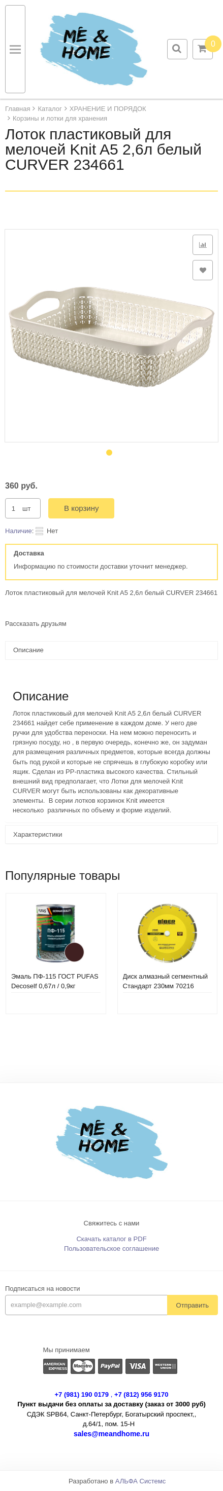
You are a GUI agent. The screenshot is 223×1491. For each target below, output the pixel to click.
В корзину (81, 508)
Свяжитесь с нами (112, 1223)
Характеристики (37, 834)
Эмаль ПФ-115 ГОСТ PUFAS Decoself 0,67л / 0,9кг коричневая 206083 (55, 986)
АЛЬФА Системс (140, 1481)
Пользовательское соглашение (111, 1248)
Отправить (192, 1305)
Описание (28, 650)
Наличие (18, 531)
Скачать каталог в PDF (111, 1239)
